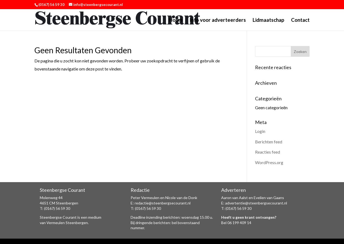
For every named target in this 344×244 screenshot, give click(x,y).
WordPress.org (269, 162)
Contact (300, 20)
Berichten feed (268, 141)
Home (176, 20)
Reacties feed (267, 151)
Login (260, 131)
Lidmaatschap (268, 20)
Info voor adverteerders (217, 20)
